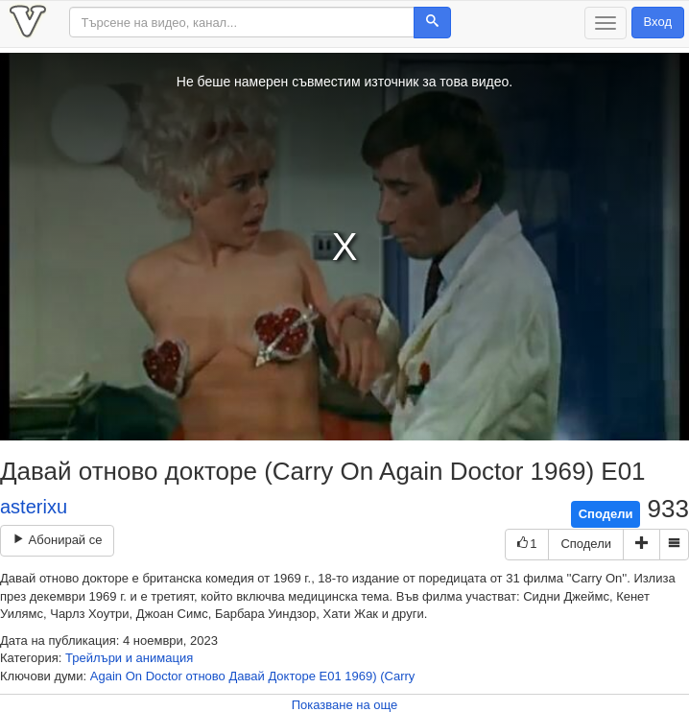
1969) (360, 676)
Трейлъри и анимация (129, 658)
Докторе (292, 676)
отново (206, 676)
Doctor (164, 676)
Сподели (606, 514)
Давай (246, 676)
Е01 (331, 676)
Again (106, 676)
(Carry (397, 676)
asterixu (33, 506)
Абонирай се (57, 540)
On (134, 676)
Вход (658, 21)
